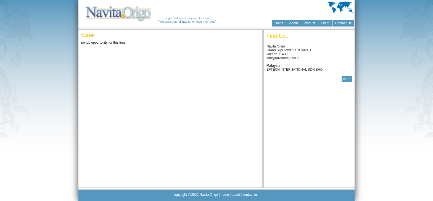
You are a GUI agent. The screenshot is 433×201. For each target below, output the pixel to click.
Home (278, 23)
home (225, 195)
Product (309, 23)
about (236, 195)
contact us (250, 195)
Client (325, 23)
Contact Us (343, 23)
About (293, 23)
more (346, 79)
